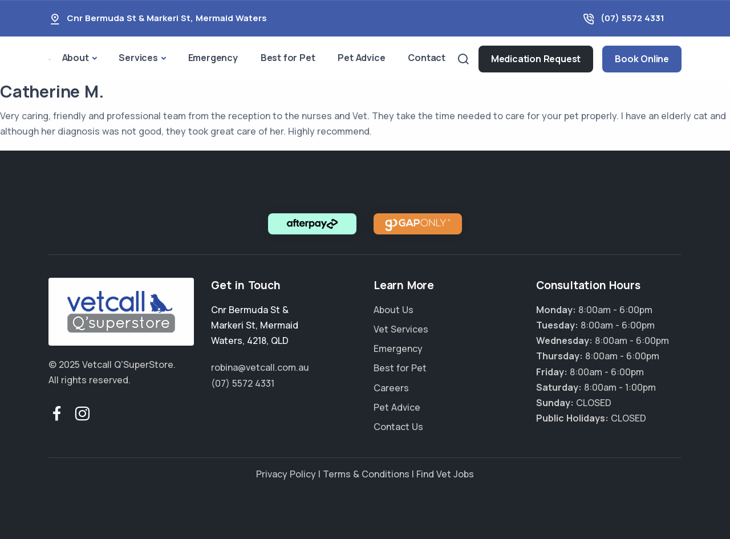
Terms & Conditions (366, 474)
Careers (391, 388)
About (75, 57)
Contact (426, 57)
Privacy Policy (286, 474)
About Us (393, 309)
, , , (254, 325)
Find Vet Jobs (445, 474)
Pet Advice (361, 57)
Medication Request (536, 58)
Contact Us (398, 426)
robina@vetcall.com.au (260, 367)
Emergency (213, 57)
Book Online (642, 58)
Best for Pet (288, 57)
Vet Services (401, 329)
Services (138, 57)
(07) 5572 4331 (632, 18)
